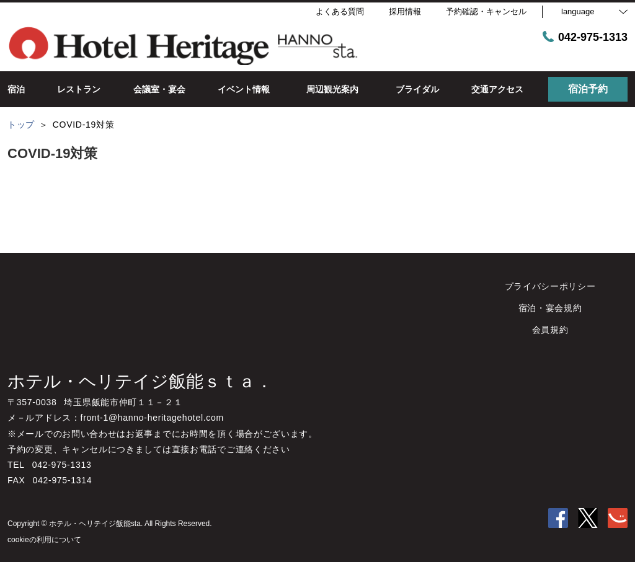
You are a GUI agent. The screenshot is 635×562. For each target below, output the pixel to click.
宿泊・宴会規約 (550, 308)
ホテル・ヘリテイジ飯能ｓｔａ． (140, 381)
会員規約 (550, 330)
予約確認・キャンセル (486, 11)
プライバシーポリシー (550, 286)
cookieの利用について (44, 539)
